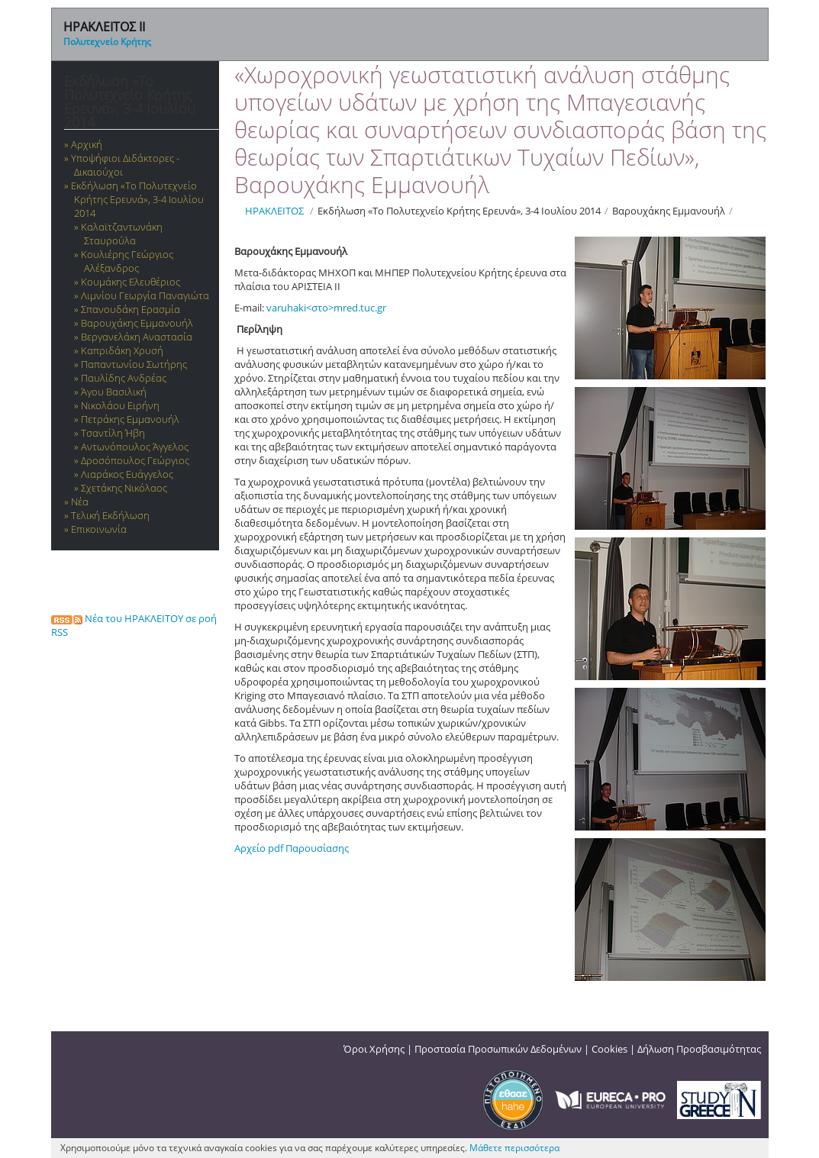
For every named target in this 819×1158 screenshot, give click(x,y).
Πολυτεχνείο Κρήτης (107, 41)
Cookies (609, 1049)
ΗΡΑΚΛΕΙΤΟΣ (274, 211)
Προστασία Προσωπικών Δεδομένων (498, 1049)
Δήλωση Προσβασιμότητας (699, 1049)
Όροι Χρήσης (374, 1049)
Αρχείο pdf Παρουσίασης (291, 848)
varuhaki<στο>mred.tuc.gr (326, 307)
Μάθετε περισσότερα (514, 1147)
